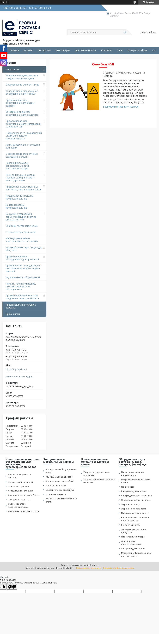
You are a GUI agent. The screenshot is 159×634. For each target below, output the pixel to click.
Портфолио (44, 50)
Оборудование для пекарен (135, 499)
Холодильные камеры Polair (60, 481)
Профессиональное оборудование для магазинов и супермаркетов (23, 123)
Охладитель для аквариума (60, 489)
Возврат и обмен (137, 50)
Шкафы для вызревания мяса (136, 495)
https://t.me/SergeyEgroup (19, 386)
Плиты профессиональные (135, 513)
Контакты (106, 50)
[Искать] (125, 32)
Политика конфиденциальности (118, 568)
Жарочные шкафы (130, 504)
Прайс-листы (13, 313)
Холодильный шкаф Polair (59, 476)
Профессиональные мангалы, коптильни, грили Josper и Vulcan (24, 188)
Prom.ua (94, 565)
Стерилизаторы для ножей (20, 232)
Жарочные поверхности (134, 508)
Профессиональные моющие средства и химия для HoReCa (22, 297)
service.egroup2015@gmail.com (20, 376)
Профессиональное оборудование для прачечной (22, 258)
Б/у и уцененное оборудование (23, 277)
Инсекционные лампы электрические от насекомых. (22, 240)
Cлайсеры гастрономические (22, 225)
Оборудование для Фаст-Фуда (22, 84)
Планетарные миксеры (133, 536)
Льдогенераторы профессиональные (16, 206)
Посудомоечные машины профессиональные (19, 197)
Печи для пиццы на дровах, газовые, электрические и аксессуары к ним (21, 177)
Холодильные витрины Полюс (23, 511)
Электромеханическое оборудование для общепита (22, 113)
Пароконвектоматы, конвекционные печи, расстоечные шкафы (17, 165)
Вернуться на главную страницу (120, 106)
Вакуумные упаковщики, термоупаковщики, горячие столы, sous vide (21, 216)
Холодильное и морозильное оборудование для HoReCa (22, 92)
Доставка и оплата (85, 50)
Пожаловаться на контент (88, 568)
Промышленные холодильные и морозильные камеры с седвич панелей (23, 268)
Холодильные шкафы (19, 499)
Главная (14, 50)
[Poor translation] (12, 587)
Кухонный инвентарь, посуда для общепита (24, 249)
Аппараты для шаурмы (133, 548)
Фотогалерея (62, 50)
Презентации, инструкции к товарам (21, 306)
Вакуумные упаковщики (133, 491)
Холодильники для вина (20, 490)
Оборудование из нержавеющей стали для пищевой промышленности (24, 135)
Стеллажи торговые (18, 486)
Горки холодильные (56, 494)
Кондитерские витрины (20, 481)
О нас (120, 50)
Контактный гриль (130, 524)
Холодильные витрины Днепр (23, 495)
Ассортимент (13, 69)
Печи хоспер (127, 486)
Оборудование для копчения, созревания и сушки (22, 155)
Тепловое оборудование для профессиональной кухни (22, 77)
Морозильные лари (56, 485)
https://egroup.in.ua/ (16, 369)
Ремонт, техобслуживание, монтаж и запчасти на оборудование (21, 286)
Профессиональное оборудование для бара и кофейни (20, 102)
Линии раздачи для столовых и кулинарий (23, 146)
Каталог (28, 50)
